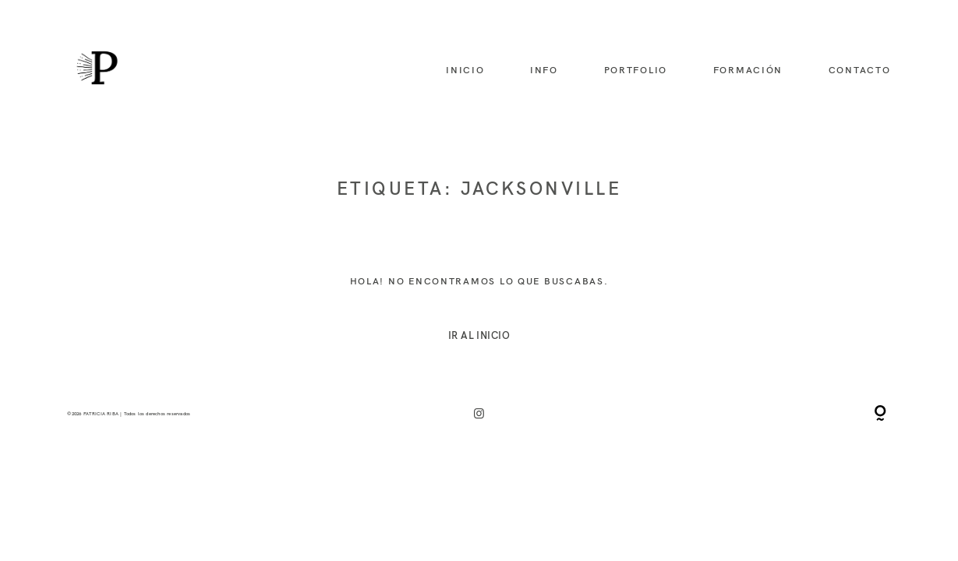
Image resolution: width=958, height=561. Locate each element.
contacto (860, 70)
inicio (465, 70)
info (544, 70)
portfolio (636, 70)
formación (748, 70)
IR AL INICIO (479, 335)
